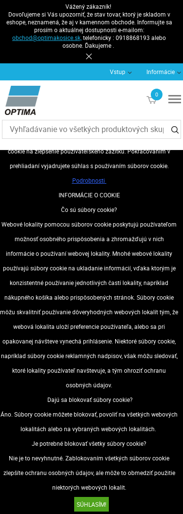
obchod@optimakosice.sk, (46, 37)
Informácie (160, 72)
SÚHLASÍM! (91, 504)
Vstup (117, 72)
